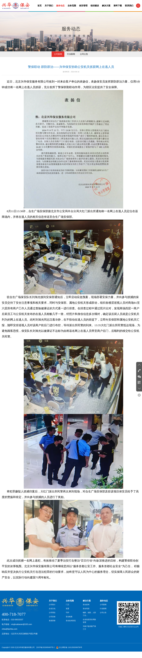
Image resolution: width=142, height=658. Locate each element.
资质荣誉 (52, 629)
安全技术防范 (71, 629)
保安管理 (83, 5)
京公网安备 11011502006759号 (70, 654)
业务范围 (72, 5)
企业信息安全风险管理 (90, 629)
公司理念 (52, 621)
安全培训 (86, 617)
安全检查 (69, 625)
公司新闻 (57, 60)
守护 (67, 621)
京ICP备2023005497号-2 (45, 654)
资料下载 (117, 5)
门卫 (67, 612)
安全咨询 (86, 612)
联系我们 (129, 5)
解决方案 (106, 5)
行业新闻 (71, 60)
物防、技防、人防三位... (90, 622)
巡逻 (67, 617)
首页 (39, 5)
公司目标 (52, 625)
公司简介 (52, 612)
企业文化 (52, 617)
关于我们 (49, 5)
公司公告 (85, 60)
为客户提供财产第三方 (90, 636)
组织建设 (95, 5)
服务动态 (60, 5)
